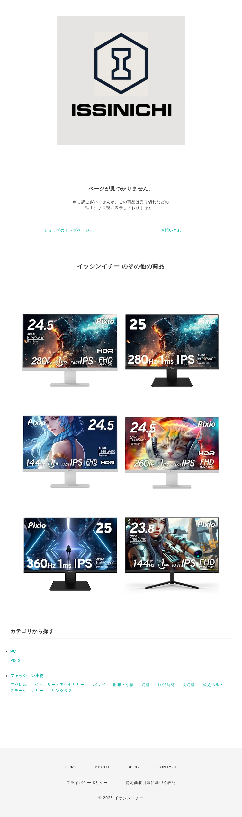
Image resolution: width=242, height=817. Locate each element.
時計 (146, 684)
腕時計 (189, 684)
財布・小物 (123, 684)
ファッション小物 (27, 675)
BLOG (133, 767)
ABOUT (102, 767)
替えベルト (213, 684)
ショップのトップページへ (69, 230)
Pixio (15, 660)
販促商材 (166, 684)
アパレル (18, 684)
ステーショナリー (27, 690)
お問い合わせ (173, 230)
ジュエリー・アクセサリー (60, 684)
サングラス (61, 690)
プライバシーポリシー (87, 782)
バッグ (99, 684)
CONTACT (167, 767)
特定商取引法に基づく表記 (151, 782)
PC (13, 651)
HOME (71, 767)
